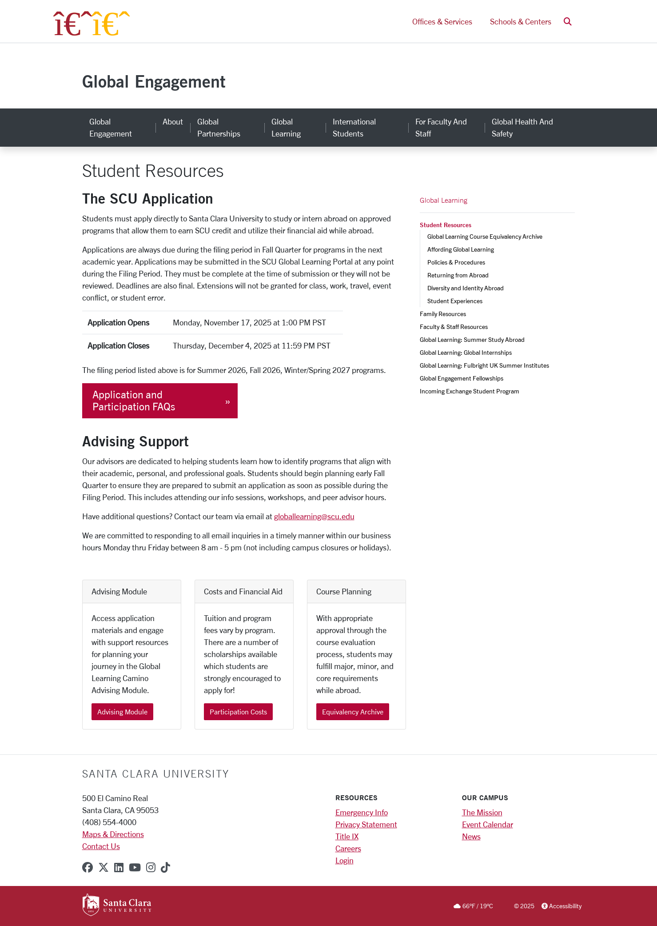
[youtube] (135, 867)
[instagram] (150, 867)
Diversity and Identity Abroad (465, 288)
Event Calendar (487, 824)
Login (344, 860)
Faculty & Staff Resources (454, 326)
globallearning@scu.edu (314, 516)
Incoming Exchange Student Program (469, 391)
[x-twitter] (103, 867)
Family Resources (443, 313)
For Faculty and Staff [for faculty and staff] (441, 127)
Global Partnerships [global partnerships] (218, 127)
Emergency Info (361, 812)
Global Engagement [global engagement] (110, 127)
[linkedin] (118, 867)
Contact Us (101, 846)
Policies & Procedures (456, 262)
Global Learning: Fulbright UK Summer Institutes (484, 365)
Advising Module (122, 711)
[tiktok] (165, 867)
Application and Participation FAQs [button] (133, 401)
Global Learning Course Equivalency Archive (484, 236)
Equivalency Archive (352, 711)
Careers (348, 848)
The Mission (482, 812)
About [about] (173, 121)
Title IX (346, 836)
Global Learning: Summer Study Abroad (472, 339)
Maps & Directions (113, 834)
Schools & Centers (520, 21)
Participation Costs (238, 711)
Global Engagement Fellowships (461, 378)
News (471, 836)
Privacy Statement (366, 824)
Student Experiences (454, 301)
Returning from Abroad (458, 275)
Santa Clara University (155, 773)
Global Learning (443, 200)
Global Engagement (154, 81)
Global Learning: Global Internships (466, 352)
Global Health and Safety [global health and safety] (522, 127)
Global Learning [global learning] (286, 127)
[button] (567, 21)
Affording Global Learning (460, 249)
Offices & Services (442, 21)
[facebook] (87, 867)
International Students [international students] (354, 127)
